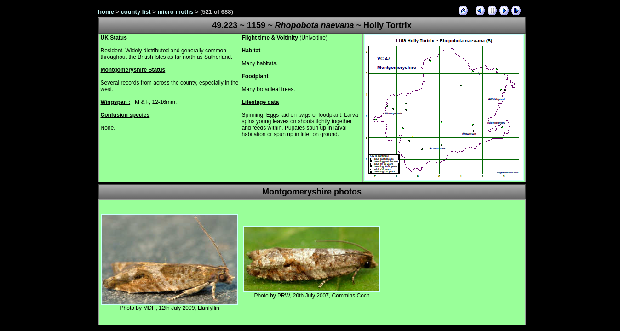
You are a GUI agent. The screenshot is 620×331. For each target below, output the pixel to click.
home (106, 11)
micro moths (175, 11)
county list (136, 11)
